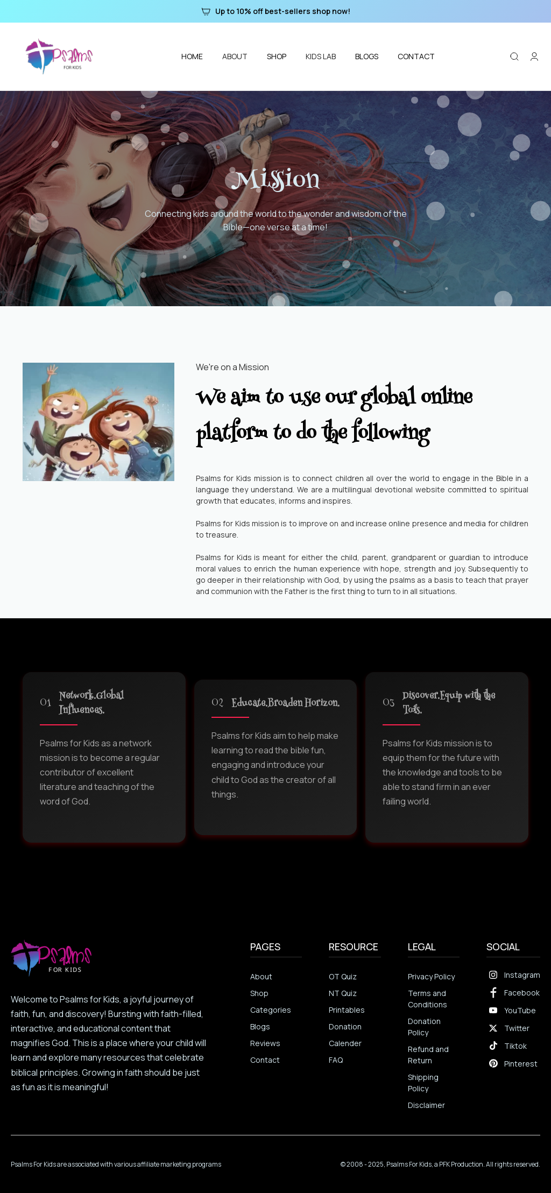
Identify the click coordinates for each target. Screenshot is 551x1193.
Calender (345, 1043)
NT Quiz (343, 993)
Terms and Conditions (427, 999)
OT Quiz (343, 976)
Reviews (265, 1043)
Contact (265, 1060)
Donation (345, 1026)
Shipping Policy (423, 1082)
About (261, 976)
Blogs (260, 1026)
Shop (259, 993)
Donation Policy (424, 1026)
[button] (235, 56)
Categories (270, 1010)
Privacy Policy (431, 976)
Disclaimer (426, 1105)
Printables (347, 1010)
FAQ (336, 1060)
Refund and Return (428, 1054)
